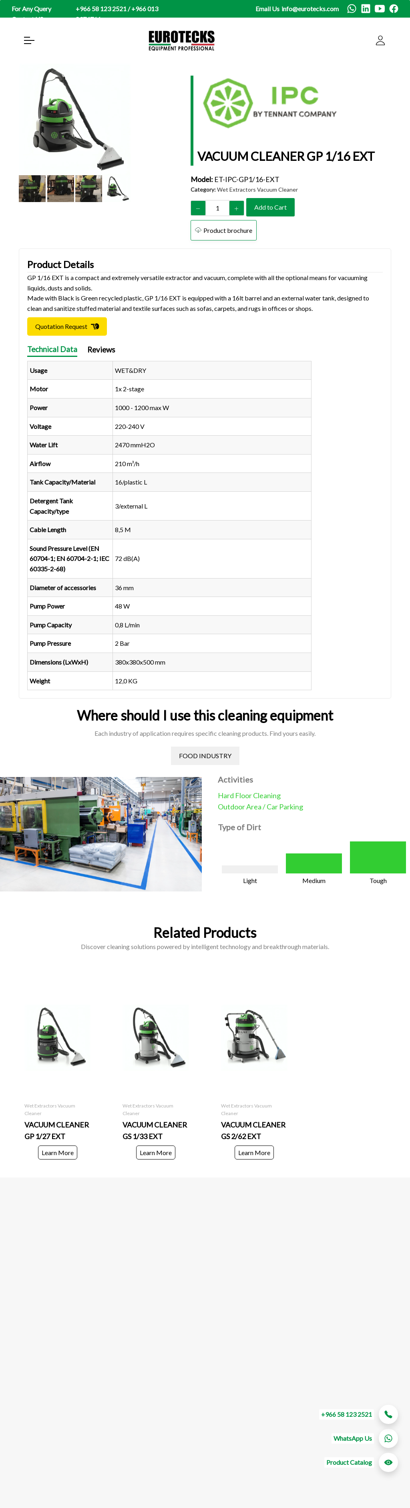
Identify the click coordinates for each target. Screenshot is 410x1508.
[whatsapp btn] (388, 1438)
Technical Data (52, 349)
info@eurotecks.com (310, 8)
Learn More (57, 1152)
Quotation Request (61, 326)
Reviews (101, 350)
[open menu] (29, 40)
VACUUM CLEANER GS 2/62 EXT (253, 1130)
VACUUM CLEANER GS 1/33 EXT (155, 1130)
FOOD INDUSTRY (205, 755)
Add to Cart (270, 207)
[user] (380, 40)
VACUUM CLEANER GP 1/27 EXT (56, 1130)
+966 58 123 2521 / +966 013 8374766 (117, 14)
